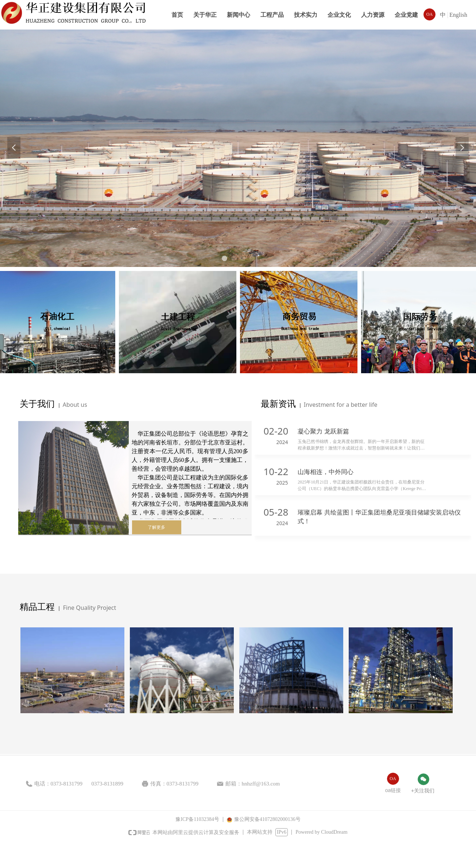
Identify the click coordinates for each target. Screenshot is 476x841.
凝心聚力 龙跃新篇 (323, 431)
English (458, 15)
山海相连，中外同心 (325, 472)
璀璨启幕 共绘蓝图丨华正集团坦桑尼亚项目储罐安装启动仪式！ (379, 517)
